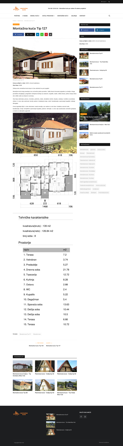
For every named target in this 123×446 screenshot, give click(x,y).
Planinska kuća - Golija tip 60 (66, 374)
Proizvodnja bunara (104, 192)
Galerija (74, 16)
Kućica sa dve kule (100, 185)
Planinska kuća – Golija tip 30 (44, 374)
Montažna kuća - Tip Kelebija (87, 171)
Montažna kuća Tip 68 (20, 393)
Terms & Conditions (104, 442)
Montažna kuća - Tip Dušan (87, 167)
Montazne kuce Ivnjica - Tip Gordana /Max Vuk (22, 375)
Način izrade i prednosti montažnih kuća (100, 133)
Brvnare (82, 153)
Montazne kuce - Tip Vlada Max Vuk (66, 393)
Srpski (104, 1)
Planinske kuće (90, 153)
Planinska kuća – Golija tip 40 (44, 393)
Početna (17, 16)
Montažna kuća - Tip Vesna (87, 174)
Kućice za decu (101, 149)
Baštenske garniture (85, 189)
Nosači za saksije (84, 192)
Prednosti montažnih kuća (87, 185)
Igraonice (93, 149)
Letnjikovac (96, 189)
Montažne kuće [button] (63, 16)
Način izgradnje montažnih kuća (88, 182)
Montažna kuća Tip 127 (25, 334)
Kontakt (82, 16)
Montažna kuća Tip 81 (96, 79)
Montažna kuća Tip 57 (96, 53)
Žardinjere (93, 192)
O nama (25, 16)
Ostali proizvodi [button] (48, 16)
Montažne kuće (37, 334)
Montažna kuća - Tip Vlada (87, 178)
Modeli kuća (20, 20)
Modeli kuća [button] (35, 16)
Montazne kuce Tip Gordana (87, 156)
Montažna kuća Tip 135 (36, 346)
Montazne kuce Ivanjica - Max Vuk (100, 124)
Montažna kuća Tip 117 (53, 346)
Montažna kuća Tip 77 (96, 87)
